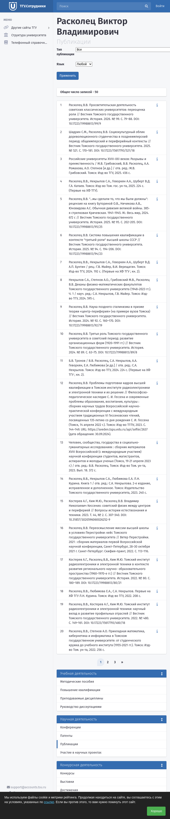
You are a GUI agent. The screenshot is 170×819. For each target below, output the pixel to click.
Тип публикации (65, 52)
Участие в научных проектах (80, 752)
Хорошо (156, 811)
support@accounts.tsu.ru (26, 787)
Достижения (69, 790)
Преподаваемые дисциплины (81, 698)
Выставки (67, 782)
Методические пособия (77, 682)
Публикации (69, 744)
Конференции (70, 727)
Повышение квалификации (80, 690)
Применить (68, 76)
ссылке (49, 802)
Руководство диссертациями (81, 707)
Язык (60, 64)
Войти (160, 6)
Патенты (66, 736)
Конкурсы (67, 773)
